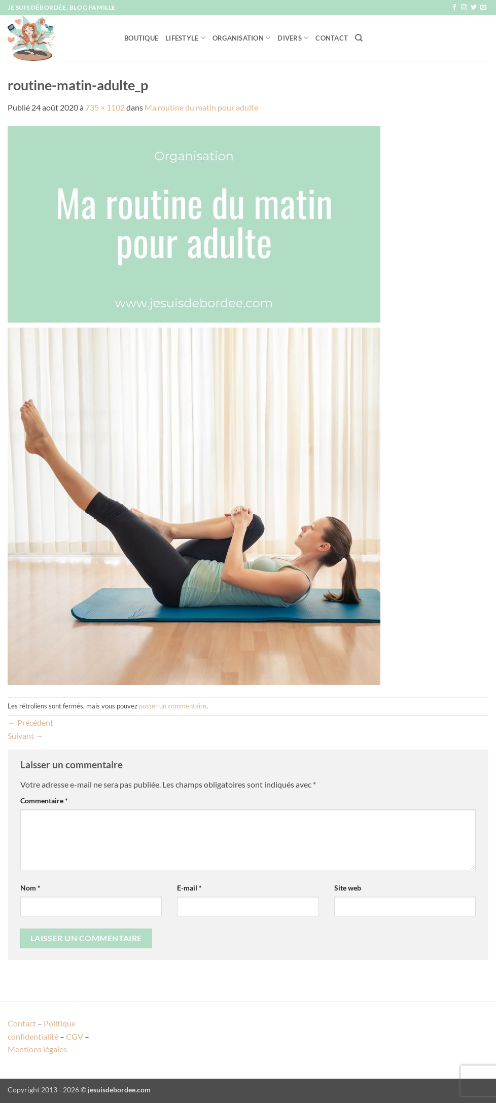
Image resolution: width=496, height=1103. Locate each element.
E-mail (189, 887)
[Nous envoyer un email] (483, 7)
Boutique (141, 38)
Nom (30, 887)
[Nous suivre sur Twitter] (474, 7)
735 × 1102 (105, 107)
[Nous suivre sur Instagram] (464, 7)
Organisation (241, 38)
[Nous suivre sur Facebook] (454, 7)
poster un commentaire (172, 706)
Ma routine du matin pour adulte (201, 107)
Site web (347, 887)
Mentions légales (37, 1049)
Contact (331, 38)
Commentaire (44, 800)
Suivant (26, 735)
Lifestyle (185, 38)
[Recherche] (359, 38)
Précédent (30, 722)
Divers (292, 38)
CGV (74, 1036)
